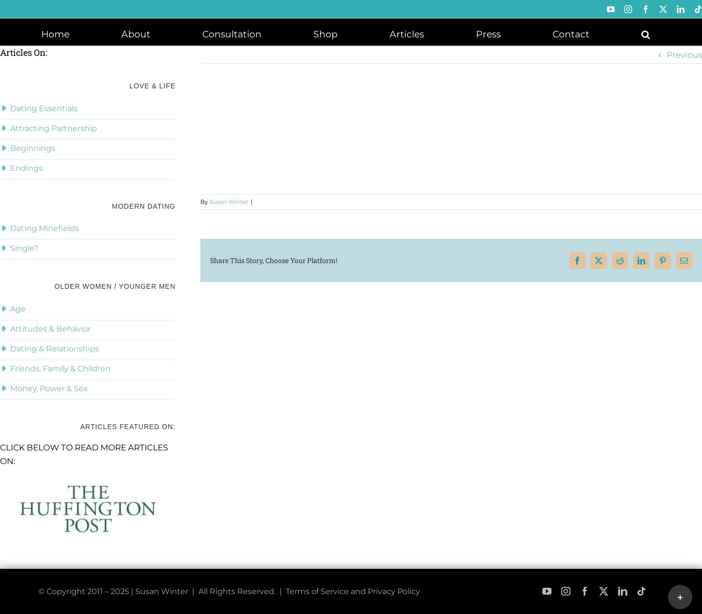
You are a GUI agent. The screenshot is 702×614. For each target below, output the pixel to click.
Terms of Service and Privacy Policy (353, 591)
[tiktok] (641, 591)
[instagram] (566, 591)
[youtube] (547, 591)
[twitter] (603, 591)
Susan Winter (229, 201)
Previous (684, 55)
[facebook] (584, 591)
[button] (645, 33)
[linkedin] (622, 591)
